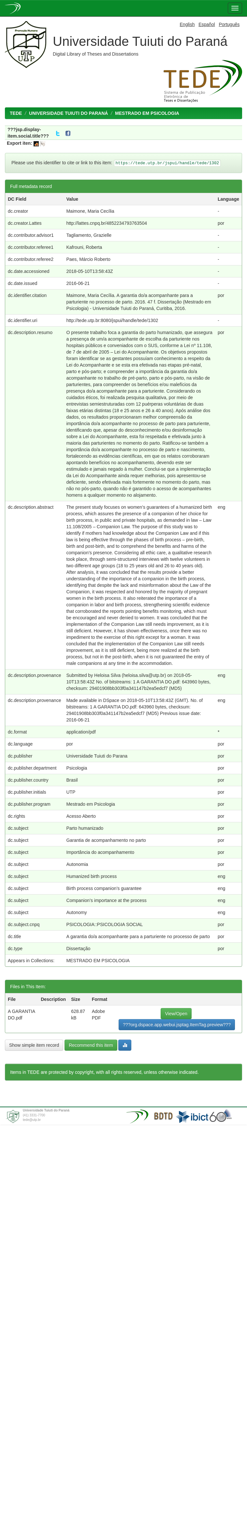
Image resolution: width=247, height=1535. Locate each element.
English (187, 24)
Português (229, 24)
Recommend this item (91, 1045)
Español (206, 24)
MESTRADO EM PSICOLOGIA (147, 113)
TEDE (16, 113)
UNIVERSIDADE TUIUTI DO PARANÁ (68, 113)
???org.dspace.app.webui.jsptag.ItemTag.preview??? (177, 1024)
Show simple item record (34, 1045)
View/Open (176, 1013)
